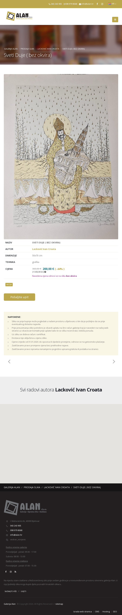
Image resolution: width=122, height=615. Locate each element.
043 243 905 (56, 4)
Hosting (106, 611)
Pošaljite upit (19, 297)
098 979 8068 (71, 4)
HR (112, 3)
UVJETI (23, 591)
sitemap (59, 604)
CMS (97, 611)
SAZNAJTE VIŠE (11, 591)
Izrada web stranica (82, 611)
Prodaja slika (27, 48)
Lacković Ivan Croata (48, 48)
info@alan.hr (87, 4)
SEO (115, 611)
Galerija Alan (10, 48)
